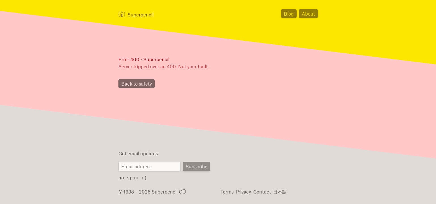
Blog (290, 13)
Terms (226, 191)
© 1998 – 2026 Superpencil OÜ (149, 191)
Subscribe (197, 166)
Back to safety (135, 84)
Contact (260, 191)
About (309, 13)
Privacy (242, 191)
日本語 (277, 191)
